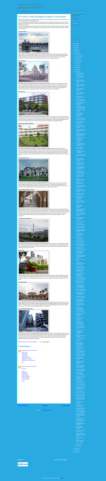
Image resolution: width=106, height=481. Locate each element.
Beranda (45, 405)
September (78, 60)
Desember (78, 54)
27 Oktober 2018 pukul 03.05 (30, 366)
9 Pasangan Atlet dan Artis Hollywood (80, 194)
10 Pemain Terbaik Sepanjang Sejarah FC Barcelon (80, 293)
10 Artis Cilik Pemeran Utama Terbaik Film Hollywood (80, 186)
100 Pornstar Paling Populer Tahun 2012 (80, 227)
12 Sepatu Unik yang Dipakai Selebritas (79, 408)
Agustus (77, 61)
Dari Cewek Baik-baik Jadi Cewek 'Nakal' (80, 395)
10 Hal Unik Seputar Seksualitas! (79, 97)
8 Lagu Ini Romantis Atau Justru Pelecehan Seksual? (80, 248)
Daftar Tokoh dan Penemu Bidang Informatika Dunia (79, 308)
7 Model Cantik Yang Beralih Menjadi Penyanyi (79, 218)
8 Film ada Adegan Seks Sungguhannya (80, 244)
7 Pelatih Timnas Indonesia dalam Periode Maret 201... (80, 373)
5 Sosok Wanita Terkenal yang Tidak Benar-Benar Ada (80, 351)
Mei (77, 67)
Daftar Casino (25, 353)
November (78, 56)
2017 (75, 45)
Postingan (20, 463)
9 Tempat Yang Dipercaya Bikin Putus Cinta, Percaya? (79, 114)
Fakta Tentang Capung (80, 221)
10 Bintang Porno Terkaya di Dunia (79, 238)
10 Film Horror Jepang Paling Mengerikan (80, 370)
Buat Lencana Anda (76, 18)
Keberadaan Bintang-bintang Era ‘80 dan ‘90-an (80, 415)
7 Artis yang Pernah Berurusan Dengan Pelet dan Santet (80, 172)
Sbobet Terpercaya (26, 376)
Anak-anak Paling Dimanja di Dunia (79, 347)
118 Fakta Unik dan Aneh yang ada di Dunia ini (79, 304)
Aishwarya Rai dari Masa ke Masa (79, 183)
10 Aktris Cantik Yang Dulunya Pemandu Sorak (79, 327)
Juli (76, 63)
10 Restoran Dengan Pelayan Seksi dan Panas (79, 202)
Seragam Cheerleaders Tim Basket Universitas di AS (80, 378)
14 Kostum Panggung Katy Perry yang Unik (80, 411)
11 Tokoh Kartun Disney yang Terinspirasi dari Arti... (80, 155)
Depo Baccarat (25, 354)
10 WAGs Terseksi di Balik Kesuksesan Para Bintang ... (79, 282)
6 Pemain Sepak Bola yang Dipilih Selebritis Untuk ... (80, 274)
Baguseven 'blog (29, 6)
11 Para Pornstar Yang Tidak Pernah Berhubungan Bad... (80, 419)
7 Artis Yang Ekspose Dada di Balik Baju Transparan (79, 168)
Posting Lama (65, 405)
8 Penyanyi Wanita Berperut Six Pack (79, 180)
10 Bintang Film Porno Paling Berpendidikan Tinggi (80, 434)
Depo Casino (24, 352)
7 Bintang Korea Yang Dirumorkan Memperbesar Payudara (80, 139)
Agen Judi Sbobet (25, 377)
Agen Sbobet (24, 372)
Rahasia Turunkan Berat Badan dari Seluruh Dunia (79, 344)
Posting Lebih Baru (23, 405)
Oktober (77, 58)
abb (22, 366)
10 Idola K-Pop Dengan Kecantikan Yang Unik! (80, 214)
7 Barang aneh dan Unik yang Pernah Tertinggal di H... (79, 300)
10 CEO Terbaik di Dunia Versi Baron (79, 148)
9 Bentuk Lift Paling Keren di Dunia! (79, 441)
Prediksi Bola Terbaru (26, 357)
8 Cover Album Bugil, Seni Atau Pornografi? (79, 319)
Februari (78, 444)
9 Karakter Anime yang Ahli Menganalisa (80, 297)
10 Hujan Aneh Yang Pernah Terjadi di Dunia (79, 93)
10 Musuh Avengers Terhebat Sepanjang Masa (80, 85)
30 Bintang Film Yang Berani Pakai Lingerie (79, 314)
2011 (75, 450)
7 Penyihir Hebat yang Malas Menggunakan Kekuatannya (80, 135)
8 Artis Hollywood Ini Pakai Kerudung (79, 241)
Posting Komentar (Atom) (46, 410)
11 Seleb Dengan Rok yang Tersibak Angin (80, 107)
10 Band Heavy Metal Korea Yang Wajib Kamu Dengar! (80, 366)
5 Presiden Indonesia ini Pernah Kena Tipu (80, 384)
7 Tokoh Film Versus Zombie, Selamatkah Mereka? (80, 126)
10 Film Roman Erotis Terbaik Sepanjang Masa (80, 399)
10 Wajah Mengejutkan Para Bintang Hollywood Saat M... (80, 210)
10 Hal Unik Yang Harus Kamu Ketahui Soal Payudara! (80, 256)
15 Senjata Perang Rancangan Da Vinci (80, 267)
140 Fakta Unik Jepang (80, 392)
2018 (75, 43)
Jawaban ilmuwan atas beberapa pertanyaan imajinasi (80, 336)
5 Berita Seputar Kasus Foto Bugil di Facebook (80, 103)
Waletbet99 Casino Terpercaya (28, 360)
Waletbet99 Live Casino (27, 358)
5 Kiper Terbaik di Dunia (80, 311)
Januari (77, 446)
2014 (75, 51)
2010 (75, 452)
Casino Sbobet (25, 356)
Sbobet (23, 371)
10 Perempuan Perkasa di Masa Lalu (80, 431)
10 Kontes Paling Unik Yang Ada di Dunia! (80, 100)
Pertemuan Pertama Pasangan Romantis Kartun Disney (80, 388)
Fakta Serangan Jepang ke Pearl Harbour (79, 427)
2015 (75, 49)
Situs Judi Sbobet (25, 379)
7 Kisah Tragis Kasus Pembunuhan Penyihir (79, 89)
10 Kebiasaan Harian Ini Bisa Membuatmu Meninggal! (80, 144)
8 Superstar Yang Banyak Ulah (79, 405)
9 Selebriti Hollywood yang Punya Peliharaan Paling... (80, 270)
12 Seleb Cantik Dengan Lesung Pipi (80, 381)
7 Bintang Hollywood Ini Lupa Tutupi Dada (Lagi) (80, 130)
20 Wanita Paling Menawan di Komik (80, 73)
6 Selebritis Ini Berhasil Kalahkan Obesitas (80, 355)
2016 (75, 47)
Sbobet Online (25, 373)
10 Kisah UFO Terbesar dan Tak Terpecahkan (80, 290)
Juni (77, 65)
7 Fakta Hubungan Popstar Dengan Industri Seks (79, 252)
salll (23, 350)
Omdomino (24, 368)
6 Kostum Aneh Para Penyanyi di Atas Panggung (79, 122)
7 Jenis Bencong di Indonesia (79, 340)
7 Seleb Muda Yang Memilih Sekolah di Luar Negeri (80, 164)
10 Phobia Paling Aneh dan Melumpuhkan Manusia (80, 230)
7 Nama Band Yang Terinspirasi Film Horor (79, 176)
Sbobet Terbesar (25, 375)
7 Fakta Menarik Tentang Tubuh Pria (80, 224)
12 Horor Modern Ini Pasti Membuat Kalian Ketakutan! (79, 323)
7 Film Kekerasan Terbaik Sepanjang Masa (79, 77)
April (77, 69)
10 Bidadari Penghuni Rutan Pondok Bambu (80, 362)
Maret (77, 71)
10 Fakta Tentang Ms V (80, 391)
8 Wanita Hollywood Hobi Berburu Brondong (79, 198)
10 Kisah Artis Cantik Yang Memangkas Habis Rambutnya (79, 286)
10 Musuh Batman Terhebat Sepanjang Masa (80, 81)
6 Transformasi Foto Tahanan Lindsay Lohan (79, 358)
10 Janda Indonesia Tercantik (79, 402)
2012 (75, 448)
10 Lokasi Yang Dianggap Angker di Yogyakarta (80, 151)
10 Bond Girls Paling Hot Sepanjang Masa (80, 278)
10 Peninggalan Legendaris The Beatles (79, 206)
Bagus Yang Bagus (76, 15)
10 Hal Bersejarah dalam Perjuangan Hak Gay (79, 159)
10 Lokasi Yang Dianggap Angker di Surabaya (80, 423)
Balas (23, 362)
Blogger (62, 478)
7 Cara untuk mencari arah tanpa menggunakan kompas (80, 332)
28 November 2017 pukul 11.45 (30, 350)
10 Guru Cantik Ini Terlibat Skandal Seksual (79, 234)
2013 (75, 52)
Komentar (20, 465)
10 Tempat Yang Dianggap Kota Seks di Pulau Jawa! (80, 263)
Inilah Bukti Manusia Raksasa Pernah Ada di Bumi (80, 190)
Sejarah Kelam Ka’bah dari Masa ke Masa (80, 119)
